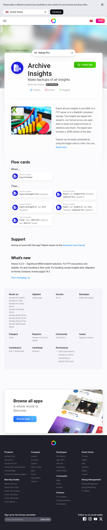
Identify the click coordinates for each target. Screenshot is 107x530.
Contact (34, 481)
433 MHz (85, 467)
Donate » (36, 351)
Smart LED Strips (11, 495)
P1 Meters (86, 491)
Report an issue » (86, 337)
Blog (33, 471)
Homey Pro (8, 460)
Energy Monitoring (89, 487)
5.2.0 (58, 298)
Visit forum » (61, 337)
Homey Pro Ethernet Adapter (15, 474)
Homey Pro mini (10, 463)
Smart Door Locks (11, 487)
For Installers (61, 497)
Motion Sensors (10, 484)
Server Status (61, 471)
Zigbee (84, 460)
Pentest (59, 487)
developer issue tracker (74, 245)
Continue (56, 12)
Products (8, 452)
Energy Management (90, 484)
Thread (84, 474)
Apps (8, 50)
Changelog (60, 467)
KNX (83, 463)
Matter (84, 471)
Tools (11, 337)
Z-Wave (85, 456)
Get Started (60, 456)
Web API (59, 463)
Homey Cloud (9, 456)
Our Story (34, 460)
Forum (58, 484)
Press (33, 474)
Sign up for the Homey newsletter (20, 515)
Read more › (62, 147)
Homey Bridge (9, 471)
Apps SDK (60, 460)
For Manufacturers (63, 500)
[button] (25, 11)
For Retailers (61, 504)
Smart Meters (9, 502)
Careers (34, 456)
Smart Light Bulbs (11, 498)
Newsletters (36, 478)
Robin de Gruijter (86, 298)
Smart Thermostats (12, 491)
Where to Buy (36, 467)
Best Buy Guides (11, 479)
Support (34, 463)
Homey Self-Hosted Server (14, 467)
